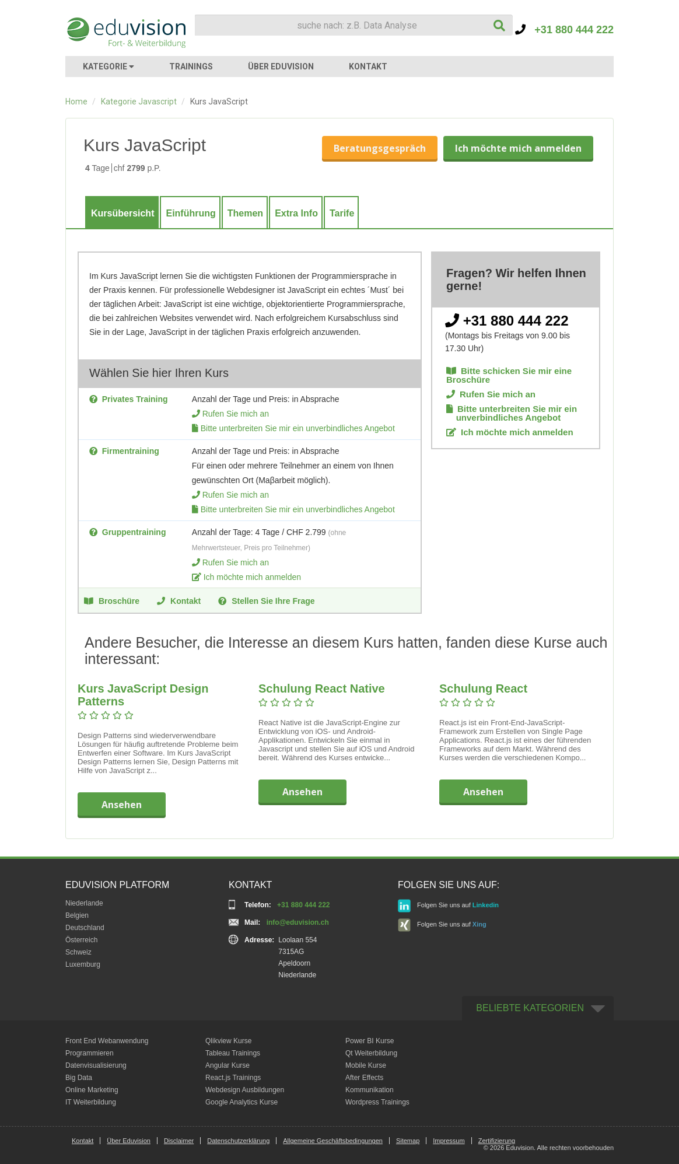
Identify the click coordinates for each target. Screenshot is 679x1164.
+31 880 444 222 (564, 30)
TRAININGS (191, 66)
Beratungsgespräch (380, 148)
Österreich (81, 940)
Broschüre (111, 600)
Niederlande (84, 903)
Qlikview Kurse (228, 1041)
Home (76, 101)
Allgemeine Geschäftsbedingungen (333, 1140)
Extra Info (296, 213)
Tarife (342, 213)
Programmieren (89, 1053)
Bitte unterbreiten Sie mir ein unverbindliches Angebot (298, 428)
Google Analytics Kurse (241, 1102)
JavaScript (139, 276)
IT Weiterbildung (90, 1102)
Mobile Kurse (365, 1065)
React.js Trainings (233, 1078)
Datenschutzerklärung (238, 1140)
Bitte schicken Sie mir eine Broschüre (509, 375)
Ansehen (122, 804)
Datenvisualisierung (96, 1065)
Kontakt (179, 600)
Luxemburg (82, 964)
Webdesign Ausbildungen (244, 1090)
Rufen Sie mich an (235, 413)
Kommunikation (369, 1090)
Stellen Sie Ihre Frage (266, 600)
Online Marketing (91, 1090)
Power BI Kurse (369, 1041)
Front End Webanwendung (107, 1041)
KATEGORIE (108, 66)
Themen (245, 213)
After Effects (364, 1078)
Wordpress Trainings (377, 1102)
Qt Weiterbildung (371, 1053)
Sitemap (407, 1140)
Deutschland (84, 928)
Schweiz (78, 952)
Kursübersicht (122, 213)
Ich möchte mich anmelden (518, 148)
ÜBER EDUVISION (281, 66)
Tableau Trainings (232, 1053)
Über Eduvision (128, 1140)
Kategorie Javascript (139, 101)
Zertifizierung (497, 1140)
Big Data (78, 1078)
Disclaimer (179, 1140)
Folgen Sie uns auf (448, 906)
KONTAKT (368, 66)
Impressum (448, 1140)
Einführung (190, 213)
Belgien (77, 915)
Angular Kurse (227, 1065)
